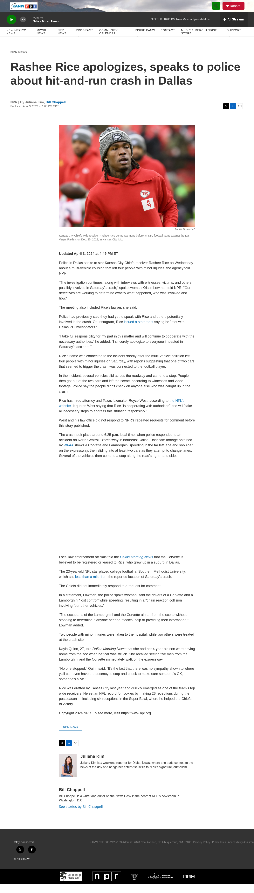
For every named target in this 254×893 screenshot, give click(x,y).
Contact (168, 39)
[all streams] (234, 28)
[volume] (23, 28)
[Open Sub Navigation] (78, 45)
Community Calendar (108, 40)
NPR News (62, 40)
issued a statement (138, 331)
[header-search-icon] (218, 10)
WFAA (68, 454)
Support (234, 39)
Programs (84, 39)
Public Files (219, 850)
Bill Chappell (56, 111)
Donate (238, 10)
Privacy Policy (201, 850)
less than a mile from (91, 585)
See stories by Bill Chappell (81, 815)
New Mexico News (16, 40)
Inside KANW (145, 39)
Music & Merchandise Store (199, 40)
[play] (11, 28)
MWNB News (41, 40)
